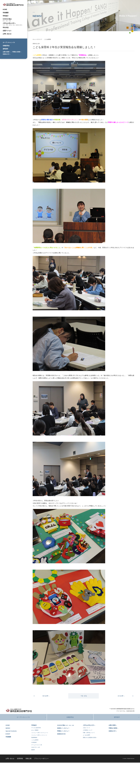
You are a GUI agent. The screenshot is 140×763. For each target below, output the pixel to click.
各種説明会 (6, 45)
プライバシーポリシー (41, 759)
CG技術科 (34, 743)
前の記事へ (46, 696)
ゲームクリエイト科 (36, 745)
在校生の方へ (6, 54)
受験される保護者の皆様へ (90, 738)
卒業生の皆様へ (16, 52)
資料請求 (5, 49)
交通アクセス (7, 30)
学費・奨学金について (89, 733)
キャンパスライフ (37, 39)
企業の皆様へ (6, 52)
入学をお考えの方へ (9, 23)
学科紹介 (6, 16)
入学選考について (87, 730)
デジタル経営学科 (36, 728)
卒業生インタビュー (63, 731)
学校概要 (6, 12)
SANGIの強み (7, 19)
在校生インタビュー (63, 728)
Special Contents (11, 731)
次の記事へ (121, 696)
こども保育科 (47, 39)
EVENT (8, 734)
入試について (86, 728)
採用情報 (20, 759)
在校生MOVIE (61, 734)
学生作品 (6, 27)
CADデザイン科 (35, 747)
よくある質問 (86, 735)
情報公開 (28, 759)
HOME (5, 9)
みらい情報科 (34, 730)
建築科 (33, 750)
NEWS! (8, 728)
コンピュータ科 (39, 733)
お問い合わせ (7, 34)
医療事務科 (34, 738)
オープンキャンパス (9, 42)
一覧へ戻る (83, 696)
